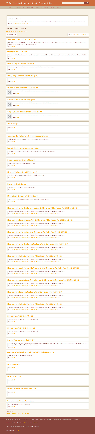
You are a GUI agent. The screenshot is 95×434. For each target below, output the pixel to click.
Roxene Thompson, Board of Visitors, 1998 (22, 388)
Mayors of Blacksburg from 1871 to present (22, 172)
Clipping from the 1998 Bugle (17, 51)
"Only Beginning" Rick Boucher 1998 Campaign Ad (24, 112)
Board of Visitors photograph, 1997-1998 (21, 340)
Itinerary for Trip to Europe (16, 184)
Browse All (9, 31)
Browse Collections (20, 7)
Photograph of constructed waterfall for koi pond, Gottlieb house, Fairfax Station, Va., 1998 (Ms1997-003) (43, 280)
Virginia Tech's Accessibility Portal (20, 23)
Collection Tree (39, 7)
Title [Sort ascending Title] (74, 34)
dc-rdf (12, 413)
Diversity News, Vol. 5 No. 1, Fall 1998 (20, 316)
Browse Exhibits (29, 7)
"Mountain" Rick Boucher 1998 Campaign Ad (22, 88)
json (20, 413)
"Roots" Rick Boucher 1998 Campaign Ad (21, 100)
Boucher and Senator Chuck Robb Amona (21, 160)
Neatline (46, 7)
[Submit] (87, 3)
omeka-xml (24, 413)
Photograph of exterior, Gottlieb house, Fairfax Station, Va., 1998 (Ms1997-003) (34, 256)
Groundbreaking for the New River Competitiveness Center (27, 136)
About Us (59, 7)
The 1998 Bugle (12, 124)
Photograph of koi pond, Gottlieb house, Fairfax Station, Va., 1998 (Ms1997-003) (34, 292)
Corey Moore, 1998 (13, 364)
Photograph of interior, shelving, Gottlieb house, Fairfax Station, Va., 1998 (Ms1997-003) (37, 244)
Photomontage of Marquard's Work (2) (20, 64)
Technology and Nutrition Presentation (20, 401)
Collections (52, 7)
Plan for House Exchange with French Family (22, 196)
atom (7, 413)
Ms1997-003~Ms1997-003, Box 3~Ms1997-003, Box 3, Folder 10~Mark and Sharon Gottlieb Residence (37, 213)
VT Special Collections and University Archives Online (29, 3)
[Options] (85, 3)
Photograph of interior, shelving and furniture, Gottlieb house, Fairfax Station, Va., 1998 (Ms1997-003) (42, 208)
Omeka (17, 430)
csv (9, 413)
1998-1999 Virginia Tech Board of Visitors (21, 39)
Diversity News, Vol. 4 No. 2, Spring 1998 (21, 328)
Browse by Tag (16, 31)
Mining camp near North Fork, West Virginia (22, 76)
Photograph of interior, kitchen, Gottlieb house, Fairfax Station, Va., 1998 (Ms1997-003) (37, 232)
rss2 (28, 413)
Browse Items (10, 7)
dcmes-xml (16, 413)
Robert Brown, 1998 (14, 376)
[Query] (75, 3)
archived (13, 46)
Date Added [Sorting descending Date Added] (83, 34)
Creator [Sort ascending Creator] (78, 34)
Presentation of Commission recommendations (23, 148)
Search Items (23, 31)
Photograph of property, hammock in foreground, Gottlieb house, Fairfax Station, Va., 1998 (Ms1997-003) (43, 268)
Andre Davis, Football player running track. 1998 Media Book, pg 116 (30, 352)
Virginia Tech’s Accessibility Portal (30, 422)
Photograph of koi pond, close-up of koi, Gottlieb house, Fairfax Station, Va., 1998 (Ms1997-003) (40, 220)
